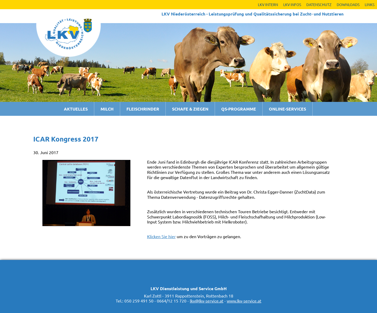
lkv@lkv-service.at (206, 300)
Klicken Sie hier (161, 236)
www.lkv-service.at (244, 300)
